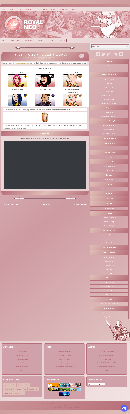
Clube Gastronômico (109, 166)
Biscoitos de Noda (109, 282)
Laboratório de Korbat (109, 95)
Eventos (53, 39)
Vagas (36, 9)
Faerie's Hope (109, 269)
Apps (63, 39)
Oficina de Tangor (109, 222)
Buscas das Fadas (109, 261)
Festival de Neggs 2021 (106, 355)
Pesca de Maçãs (109, 99)
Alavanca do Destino (109, 313)
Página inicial (45, 204)
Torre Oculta (109, 273)
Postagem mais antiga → (81, 204)
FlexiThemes (59, 407)
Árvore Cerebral (109, 79)
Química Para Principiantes (64, 366)
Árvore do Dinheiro (109, 133)
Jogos (42, 39)
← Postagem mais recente (9, 204)
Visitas (53, 9)
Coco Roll (109, 157)
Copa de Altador (109, 66)
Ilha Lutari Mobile (109, 179)
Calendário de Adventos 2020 (106, 363)
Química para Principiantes (109, 103)
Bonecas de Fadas (109, 257)
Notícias (17, 393)
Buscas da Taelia (109, 235)
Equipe (11, 9)
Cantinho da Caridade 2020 (106, 366)
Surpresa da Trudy (22, 359)
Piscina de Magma (109, 226)
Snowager (109, 239)
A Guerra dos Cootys (109, 125)
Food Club (22, 363)
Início (3, 9)
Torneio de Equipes (21, 63)
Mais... (22, 370)
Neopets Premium (109, 317)
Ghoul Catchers (109, 87)
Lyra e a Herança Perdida (109, 148)
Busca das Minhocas (109, 218)
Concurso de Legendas (109, 189)
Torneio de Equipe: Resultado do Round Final (41, 55)
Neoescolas (109, 112)
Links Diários (15, 40)
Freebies (31, 389)
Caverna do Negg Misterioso (109, 286)
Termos (73, 9)
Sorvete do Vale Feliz (109, 243)
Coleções (7, 389)
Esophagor (109, 83)
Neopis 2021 (107, 359)
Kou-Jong (109, 294)
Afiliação (44, 9)
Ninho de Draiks (109, 208)
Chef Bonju (109, 290)
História (19, 9)
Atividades (30, 39)
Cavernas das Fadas (109, 265)
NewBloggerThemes (75, 407)
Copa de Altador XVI (107, 351)
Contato (28, 9)
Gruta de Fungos (109, 170)
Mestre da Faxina (109, 70)
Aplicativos (7, 385)
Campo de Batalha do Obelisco (109, 304)
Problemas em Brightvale (109, 116)
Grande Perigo (109, 91)
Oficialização (63, 9)
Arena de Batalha (109, 129)
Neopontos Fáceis (22, 355)
